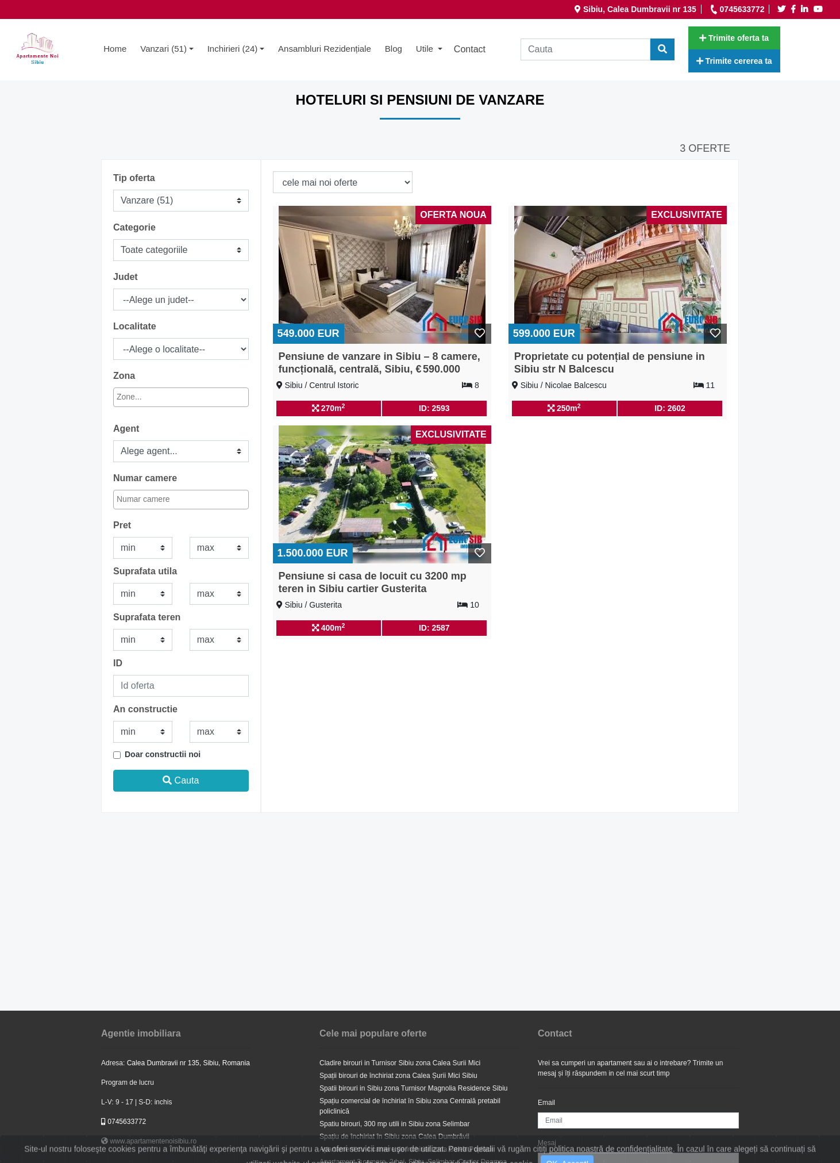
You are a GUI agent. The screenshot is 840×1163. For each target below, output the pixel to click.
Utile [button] (426, 48)
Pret (122, 525)
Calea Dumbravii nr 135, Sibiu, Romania (188, 1063)
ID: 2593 (434, 408)
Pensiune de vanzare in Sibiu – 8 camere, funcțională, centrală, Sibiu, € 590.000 (379, 363)
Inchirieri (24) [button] (232, 48)
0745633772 (123, 1122)
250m (564, 407)
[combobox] (181, 397)
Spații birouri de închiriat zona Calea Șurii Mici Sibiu (398, 1076)
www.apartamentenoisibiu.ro (148, 1141)
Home (118, 47)
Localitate (134, 326)
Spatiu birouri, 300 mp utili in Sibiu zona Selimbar (394, 1124)
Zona (124, 376)
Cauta (181, 780)
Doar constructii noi (163, 754)
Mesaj (547, 1143)
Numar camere (145, 478)
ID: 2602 (669, 408)
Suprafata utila (145, 571)
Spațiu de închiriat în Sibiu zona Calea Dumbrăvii (394, 1137)
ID (117, 663)
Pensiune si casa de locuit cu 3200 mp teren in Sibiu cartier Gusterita (373, 582)
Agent (126, 428)
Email (546, 1103)
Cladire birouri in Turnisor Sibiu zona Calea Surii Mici (399, 1063)
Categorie (134, 227)
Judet (125, 277)
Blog (393, 48)
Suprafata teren (146, 617)
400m (328, 627)
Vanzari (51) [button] (163, 48)
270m (328, 407)
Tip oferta (134, 178)
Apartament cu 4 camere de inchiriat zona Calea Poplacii (406, 1149)
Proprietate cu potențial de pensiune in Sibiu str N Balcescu (609, 363)
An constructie (145, 709)
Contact (469, 49)
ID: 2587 (434, 627)
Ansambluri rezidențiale (324, 48)
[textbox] (167, 397)
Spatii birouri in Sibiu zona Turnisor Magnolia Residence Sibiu (413, 1088)
